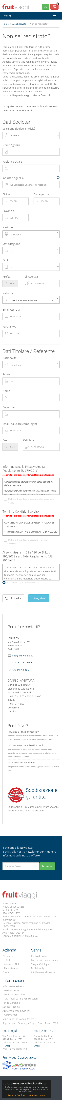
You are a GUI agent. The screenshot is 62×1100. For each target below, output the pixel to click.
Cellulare (28, 440)
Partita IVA (9, 326)
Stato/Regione (11, 244)
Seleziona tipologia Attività (18, 128)
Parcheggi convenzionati (44, 960)
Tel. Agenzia (30, 276)
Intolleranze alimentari (43, 972)
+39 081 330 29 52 (22, 662)
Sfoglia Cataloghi (40, 964)
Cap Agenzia (41, 194)
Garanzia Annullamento (33, 766)
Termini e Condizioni (13, 994)
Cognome (8, 407)
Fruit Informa (9, 1014)
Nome (6, 391)
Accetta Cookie (16, 1095)
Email (7, 1045)
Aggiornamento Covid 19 (16, 1010)
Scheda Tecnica (11, 1006)
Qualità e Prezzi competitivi (33, 735)
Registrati (39, 598)
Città (5, 260)
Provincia (8, 211)
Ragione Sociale (12, 161)
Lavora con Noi (10, 964)
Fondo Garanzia (11, 1002)
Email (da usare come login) (19, 424)
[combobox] (31, 234)
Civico (6, 194)
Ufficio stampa (10, 968)
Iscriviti (47, 866)
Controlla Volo (38, 956)
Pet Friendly (37, 968)
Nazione (7, 227)
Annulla (13, 598)
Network (7, 293)
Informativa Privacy (13, 986)
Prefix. (6, 276)
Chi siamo (7, 956)
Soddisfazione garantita (32, 795)
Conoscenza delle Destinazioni (32, 751)
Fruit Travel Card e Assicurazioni (20, 998)
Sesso (6, 374)
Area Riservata (19, 23)
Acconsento (11, 582)
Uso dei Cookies (11, 990)
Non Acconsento (31, 582)
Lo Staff (6, 960)
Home (5, 23)
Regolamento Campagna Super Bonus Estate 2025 (30, 1023)
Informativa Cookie (36, 1095)
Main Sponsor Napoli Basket (18, 1019)
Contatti (6, 972)
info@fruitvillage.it (22, 655)
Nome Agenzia (11, 145)
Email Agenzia (11, 309)
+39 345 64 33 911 (22, 669)
